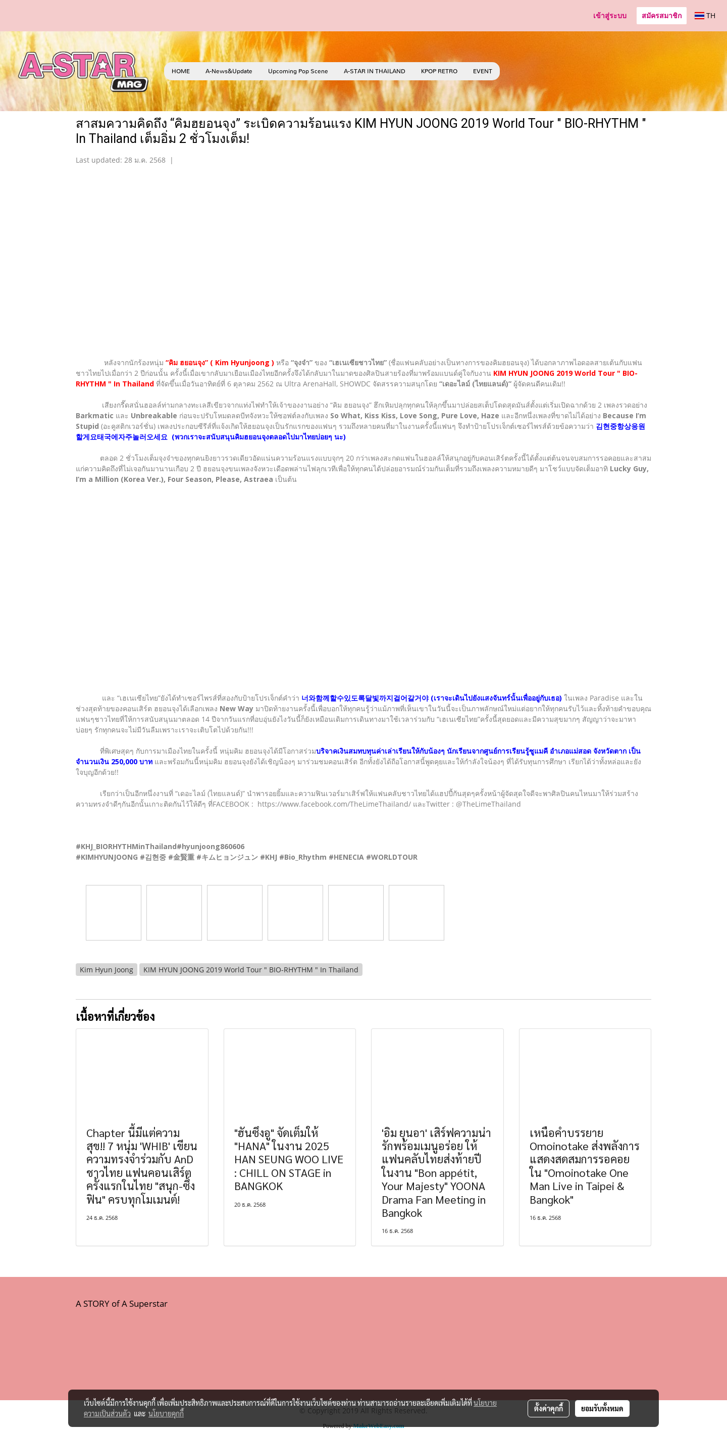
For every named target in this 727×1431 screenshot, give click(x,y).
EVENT (482, 71)
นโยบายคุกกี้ (166, 1413)
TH (705, 15)
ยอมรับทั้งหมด (602, 1408)
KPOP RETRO (439, 71)
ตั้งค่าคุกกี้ (548, 1408)
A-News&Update (228, 71)
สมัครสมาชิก (662, 15)
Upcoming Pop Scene (298, 71)
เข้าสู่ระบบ (610, 15)
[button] (515, 71)
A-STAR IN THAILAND (374, 71)
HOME (181, 71)
